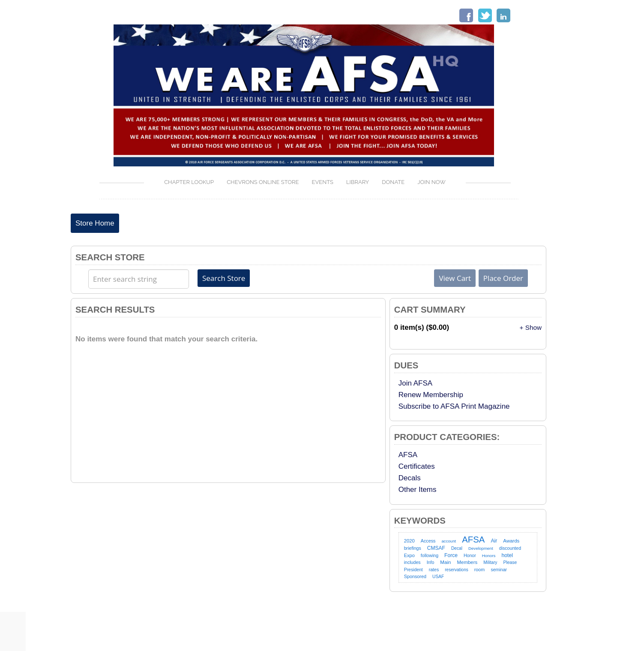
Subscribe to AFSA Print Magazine (454, 406)
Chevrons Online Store (263, 182)
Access (428, 540)
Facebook (466, 15)
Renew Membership (430, 395)
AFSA (407, 455)
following (429, 555)
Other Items (417, 489)
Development (480, 548)
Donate (393, 182)
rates (434, 569)
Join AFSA (415, 383)
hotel (507, 555)
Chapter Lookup (189, 182)
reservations (456, 569)
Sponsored (415, 576)
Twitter (485, 15)
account (449, 541)
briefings (412, 548)
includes (412, 562)
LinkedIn (503, 15)
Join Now (431, 182)
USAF (438, 576)
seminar (499, 569)
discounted (510, 548)
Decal (456, 548)
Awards (511, 540)
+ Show (531, 327)
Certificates (416, 466)
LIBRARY (357, 182)
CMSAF (436, 548)
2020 (409, 540)
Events (322, 182)
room (479, 569)
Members (467, 562)
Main (445, 562)
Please (510, 562)
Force (451, 555)
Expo (409, 555)
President (413, 569)
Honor (470, 555)
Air (494, 541)
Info (430, 562)
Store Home (94, 223)
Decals (409, 478)
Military (490, 562)
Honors (489, 555)
